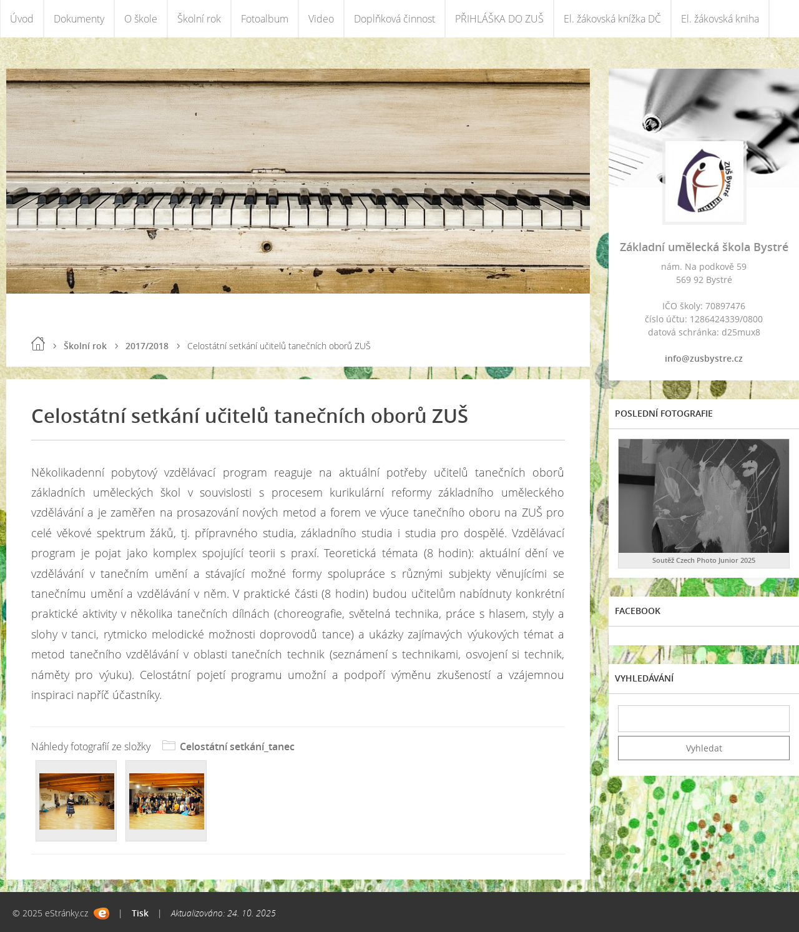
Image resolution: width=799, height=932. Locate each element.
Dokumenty (79, 19)
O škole (140, 19)
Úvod (22, 19)
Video (321, 19)
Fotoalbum (264, 19)
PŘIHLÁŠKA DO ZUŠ (499, 19)
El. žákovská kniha (720, 19)
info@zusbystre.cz (704, 358)
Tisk (140, 913)
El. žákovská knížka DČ (612, 19)
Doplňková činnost (394, 19)
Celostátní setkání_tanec (237, 746)
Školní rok (199, 19)
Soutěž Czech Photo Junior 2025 (703, 560)
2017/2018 (147, 346)
